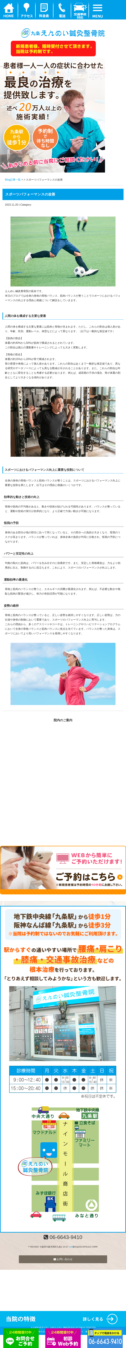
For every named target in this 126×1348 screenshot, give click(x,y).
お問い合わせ (63, 1259)
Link (71, 1247)
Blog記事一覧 (13, 179)
